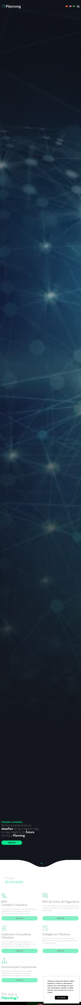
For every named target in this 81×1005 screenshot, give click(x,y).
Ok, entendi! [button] (61, 997)
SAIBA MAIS (12, 842)
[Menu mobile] (78, 6)
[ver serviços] (41, 863)
